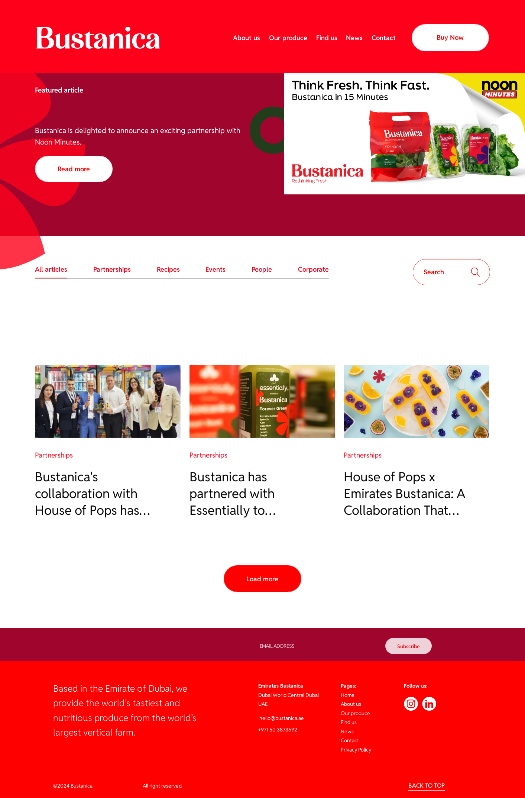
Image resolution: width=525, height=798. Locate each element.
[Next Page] (262, 578)
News (354, 37)
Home (347, 695)
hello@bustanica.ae (281, 718)
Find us (326, 37)
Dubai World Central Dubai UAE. (288, 694)
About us (246, 37)
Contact (384, 37)
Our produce (288, 37)
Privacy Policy (356, 749)
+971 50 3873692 (277, 729)
